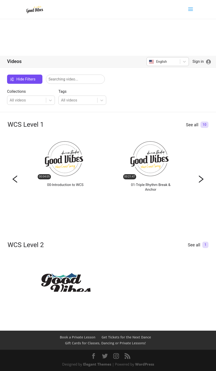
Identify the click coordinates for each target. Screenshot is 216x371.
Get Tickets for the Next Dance (126, 337)
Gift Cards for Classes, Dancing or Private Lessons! (105, 343)
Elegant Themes (97, 364)
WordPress (144, 364)
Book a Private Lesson (77, 337)
